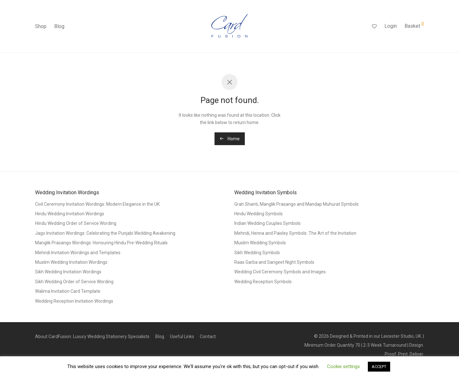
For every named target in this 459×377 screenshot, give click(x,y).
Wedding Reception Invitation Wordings (74, 301)
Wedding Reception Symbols (263, 281)
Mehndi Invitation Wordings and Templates (77, 252)
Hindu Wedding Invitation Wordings (69, 213)
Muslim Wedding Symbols (260, 242)
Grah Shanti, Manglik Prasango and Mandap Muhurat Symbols (296, 204)
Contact (208, 336)
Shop (41, 26)
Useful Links (182, 336)
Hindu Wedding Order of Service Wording (75, 223)
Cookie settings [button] (343, 366)
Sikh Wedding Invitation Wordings (68, 271)
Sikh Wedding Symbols (257, 252)
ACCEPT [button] (379, 366)
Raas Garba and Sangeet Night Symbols (274, 262)
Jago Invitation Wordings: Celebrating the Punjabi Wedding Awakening (105, 233)
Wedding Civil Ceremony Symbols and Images (280, 271)
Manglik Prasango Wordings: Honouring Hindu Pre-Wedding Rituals (101, 242)
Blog (59, 26)
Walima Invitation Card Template (67, 291)
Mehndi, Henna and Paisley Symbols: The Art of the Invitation (295, 233)
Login (390, 26)
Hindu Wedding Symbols (258, 213)
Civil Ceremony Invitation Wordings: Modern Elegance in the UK (97, 204)
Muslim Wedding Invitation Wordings (71, 262)
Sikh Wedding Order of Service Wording (74, 281)
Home (230, 138)
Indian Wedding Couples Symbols (267, 223)
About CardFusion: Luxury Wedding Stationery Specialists (92, 336)
